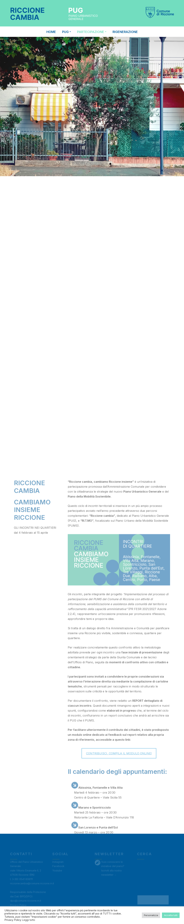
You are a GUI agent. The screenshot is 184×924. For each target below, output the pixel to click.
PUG (66, 32)
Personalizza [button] (151, 915)
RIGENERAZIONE (125, 32)
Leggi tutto (28, 920)
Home (51, 32)
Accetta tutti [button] (170, 915)
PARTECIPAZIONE (91, 32)
